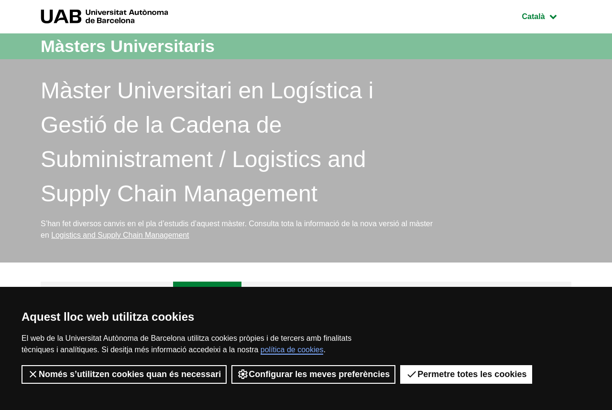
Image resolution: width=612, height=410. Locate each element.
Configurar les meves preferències (313, 374)
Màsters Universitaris (128, 46)
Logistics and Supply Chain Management (120, 235)
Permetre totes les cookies (466, 374)
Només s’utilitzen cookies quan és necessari (124, 374)
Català (546, 16)
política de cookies (292, 350)
